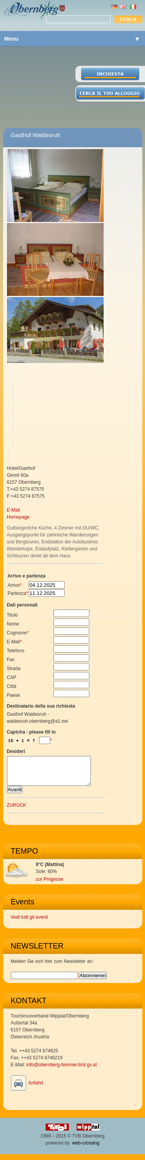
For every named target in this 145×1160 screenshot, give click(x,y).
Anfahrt (35, 1088)
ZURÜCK (16, 811)
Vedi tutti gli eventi (29, 923)
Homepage (18, 517)
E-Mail (13, 510)
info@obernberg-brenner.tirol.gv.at (61, 1070)
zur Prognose (49, 885)
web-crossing (86, 1148)
